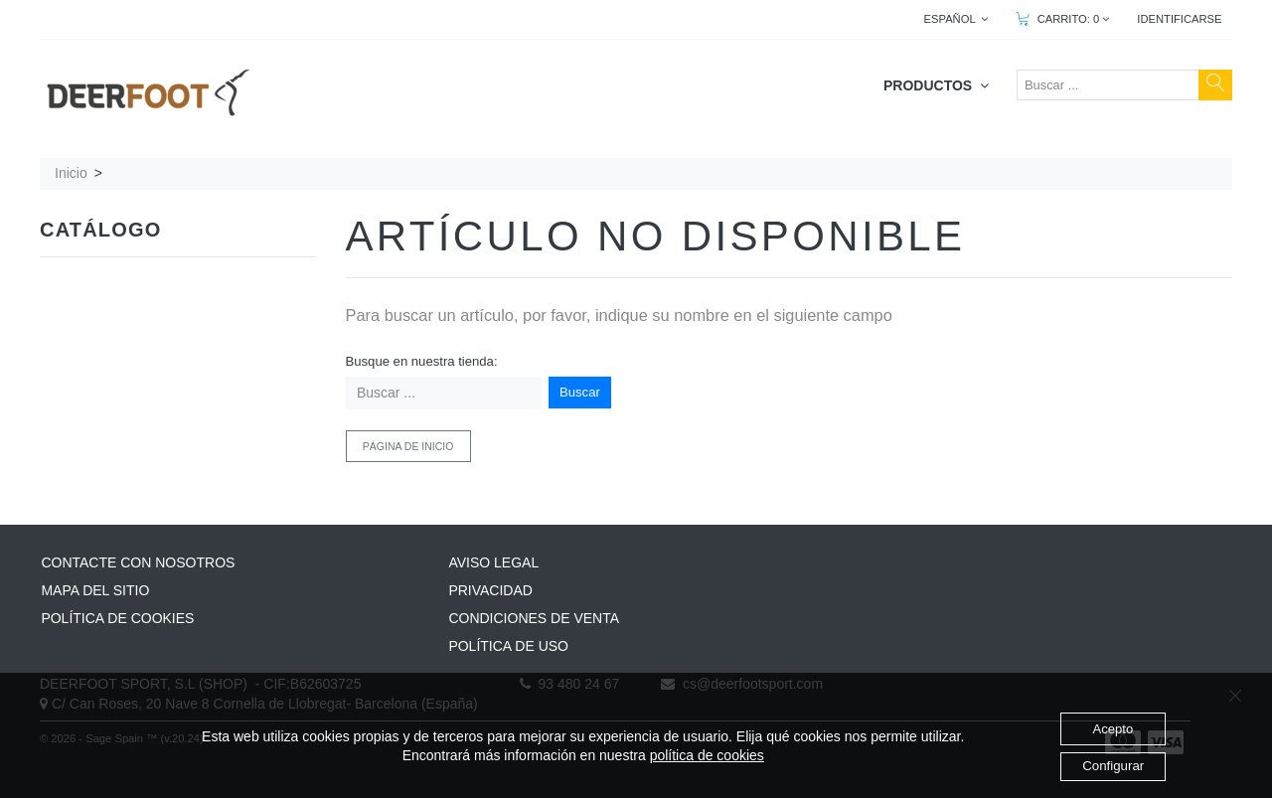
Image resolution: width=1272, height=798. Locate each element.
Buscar (579, 392)
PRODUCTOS (936, 85)
